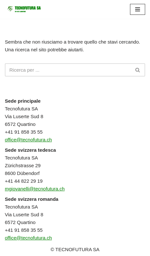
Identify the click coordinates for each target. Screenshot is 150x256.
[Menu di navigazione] (137, 9)
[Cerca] (68, 70)
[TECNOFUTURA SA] (24, 9)
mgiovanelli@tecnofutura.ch (35, 188)
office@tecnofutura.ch (28, 139)
